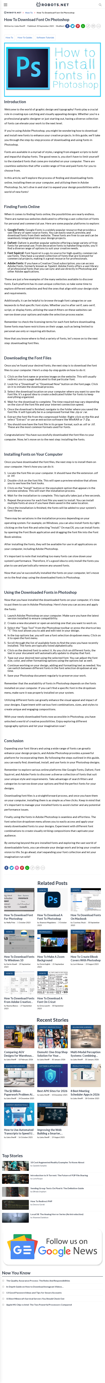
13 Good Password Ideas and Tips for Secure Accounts (34, 1292)
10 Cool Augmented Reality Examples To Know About (57, 1162)
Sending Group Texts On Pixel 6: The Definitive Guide (57, 1188)
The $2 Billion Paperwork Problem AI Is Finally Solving (18, 1094)
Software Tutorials (45, 37)
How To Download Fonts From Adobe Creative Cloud (19, 1002)
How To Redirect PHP (41, 1201)
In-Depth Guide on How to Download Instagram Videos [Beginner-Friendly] (34, 1286)
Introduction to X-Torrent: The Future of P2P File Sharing (59, 1175)
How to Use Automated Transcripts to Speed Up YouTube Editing (19, 1133)
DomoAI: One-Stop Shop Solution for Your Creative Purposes (52, 1055)
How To (9, 37)
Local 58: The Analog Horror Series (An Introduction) (56, 1214)
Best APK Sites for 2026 (52, 1091)
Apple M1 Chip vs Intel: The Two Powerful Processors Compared (39, 1304)
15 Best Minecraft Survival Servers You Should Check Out (35, 1298)
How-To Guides (25, 37)
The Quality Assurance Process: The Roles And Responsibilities (38, 1280)
